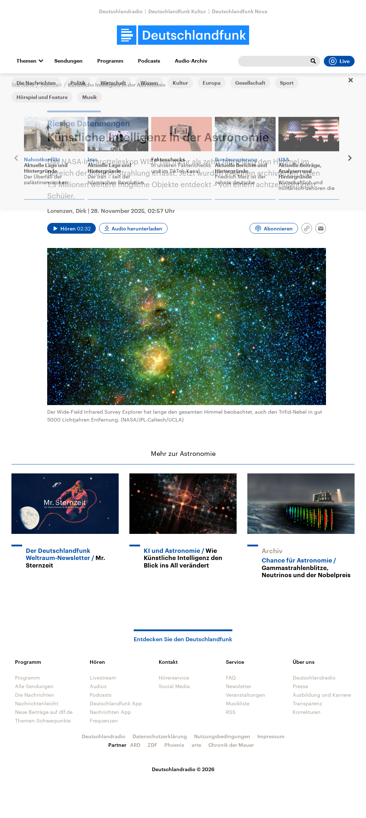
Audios (98, 686)
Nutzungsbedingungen (222, 736)
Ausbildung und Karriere (322, 695)
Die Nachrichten (34, 695)
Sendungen (68, 60)
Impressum (271, 736)
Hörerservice (174, 678)
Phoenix (174, 745)
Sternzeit (51, 85)
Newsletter (238, 686)
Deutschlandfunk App (116, 703)
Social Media (174, 686)
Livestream (103, 678)
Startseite (22, 85)
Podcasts (149, 60)
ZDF (152, 745)
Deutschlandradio (121, 11)
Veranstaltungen (245, 695)
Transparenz (307, 703)
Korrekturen (307, 712)
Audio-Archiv (191, 60)
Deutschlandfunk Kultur (177, 11)
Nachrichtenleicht (36, 703)
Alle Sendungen (34, 686)
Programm (110, 60)
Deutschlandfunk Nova (239, 11)
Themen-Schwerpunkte (43, 720)
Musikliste (237, 703)
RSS (231, 712)
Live (339, 61)
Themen (26, 60)
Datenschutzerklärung (160, 736)
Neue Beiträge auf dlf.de (44, 712)
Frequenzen (104, 720)
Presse (300, 686)
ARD (135, 745)
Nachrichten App (110, 712)
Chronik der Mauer (231, 745)
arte (196, 745)
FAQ (231, 678)
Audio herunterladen (137, 228)
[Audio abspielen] (71, 228)
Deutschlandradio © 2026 (183, 769)
